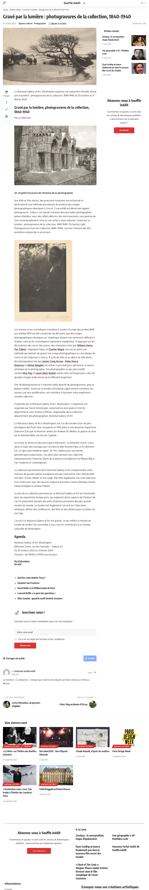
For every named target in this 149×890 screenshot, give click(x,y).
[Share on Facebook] (6, 102)
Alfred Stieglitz (35, 365)
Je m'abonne (124, 130)
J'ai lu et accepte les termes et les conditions (41, 639)
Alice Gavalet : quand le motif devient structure (39, 598)
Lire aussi (17, 564)
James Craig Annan (52, 361)
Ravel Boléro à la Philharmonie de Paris (36, 588)
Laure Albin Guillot (46, 373)
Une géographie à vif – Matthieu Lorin (124, 837)
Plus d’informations (22, 561)
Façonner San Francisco (28, 583)
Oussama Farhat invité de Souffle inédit (125, 848)
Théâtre (27, 746)
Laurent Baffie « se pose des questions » (36, 593)
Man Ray (27, 373)
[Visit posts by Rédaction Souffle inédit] (6, 672)
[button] (5, 3)
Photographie (40, 23)
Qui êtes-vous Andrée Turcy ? (31, 577)
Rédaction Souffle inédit (25, 671)
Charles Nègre (56, 349)
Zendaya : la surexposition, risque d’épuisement (90, 837)
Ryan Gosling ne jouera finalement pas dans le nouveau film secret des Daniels (115, 67)
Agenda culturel (15, 9)
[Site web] (95, 673)
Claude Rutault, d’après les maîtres (92, 751)
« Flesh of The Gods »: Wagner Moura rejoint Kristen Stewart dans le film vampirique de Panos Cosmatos (92, 871)
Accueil (5, 9)
